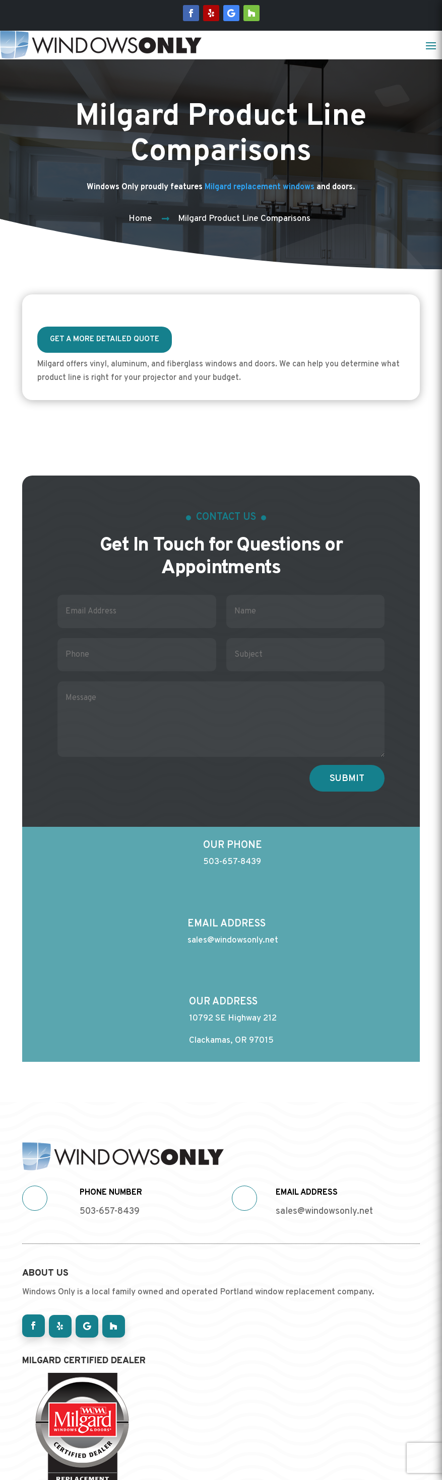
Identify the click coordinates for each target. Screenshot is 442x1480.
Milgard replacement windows (259, 187)
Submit (347, 775)
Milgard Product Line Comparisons (244, 218)
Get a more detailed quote (104, 339)
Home (140, 218)
